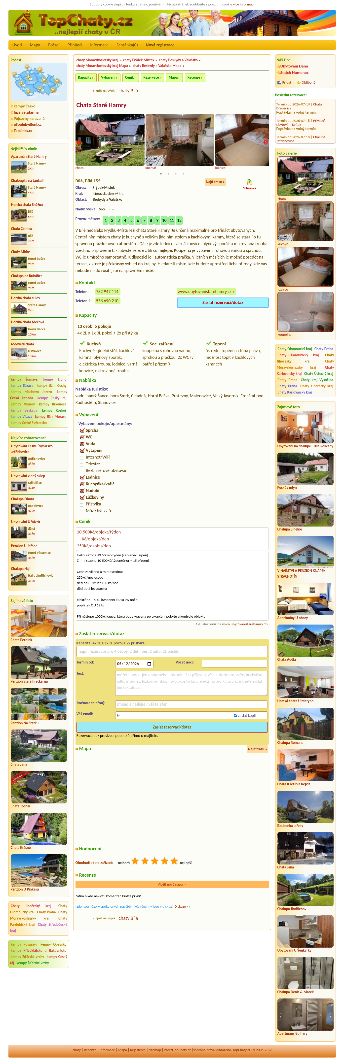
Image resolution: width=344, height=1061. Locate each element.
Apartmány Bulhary (292, 1033)
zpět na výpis (105, 90)
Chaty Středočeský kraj (38, 927)
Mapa (35, 45)
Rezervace (151, 77)
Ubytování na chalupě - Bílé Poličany (305, 446)
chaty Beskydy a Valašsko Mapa (157, 66)
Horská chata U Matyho (295, 701)
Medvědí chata (22, 344)
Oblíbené (308, 82)
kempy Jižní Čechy (52, 385)
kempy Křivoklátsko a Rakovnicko (39, 950)
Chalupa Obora (22, 499)
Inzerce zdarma (26, 112)
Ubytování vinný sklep (28, 476)
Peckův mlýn (287, 487)
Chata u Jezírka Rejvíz (293, 784)
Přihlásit (75, 45)
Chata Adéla (286, 659)
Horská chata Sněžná (27, 204)
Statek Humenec (294, 72)
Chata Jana (19, 764)
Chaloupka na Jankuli (27, 180)
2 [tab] (168, 174)
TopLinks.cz (23, 130)
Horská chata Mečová (27, 322)
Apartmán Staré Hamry (29, 156)
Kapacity (84, 77)
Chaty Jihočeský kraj (31, 906)
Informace (99, 45)
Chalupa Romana (290, 742)
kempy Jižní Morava (50, 416)
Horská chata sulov (25, 298)
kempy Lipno (54, 379)
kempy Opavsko (53, 944)
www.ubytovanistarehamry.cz (204, 291)
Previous (79, 142)
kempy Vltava (21, 416)
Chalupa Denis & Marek (295, 992)
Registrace (138, 1050)
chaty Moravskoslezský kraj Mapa (102, 66)
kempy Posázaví (24, 944)
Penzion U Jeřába (24, 546)
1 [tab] (160, 174)
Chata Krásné (21, 847)
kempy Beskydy (24, 410)
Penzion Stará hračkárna (29, 681)
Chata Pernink (21, 640)
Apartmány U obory (292, 618)
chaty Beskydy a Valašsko (178, 60)
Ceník (129, 77)
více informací (243, 4)
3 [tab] (175, 174)
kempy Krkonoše (52, 404)
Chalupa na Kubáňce (26, 276)
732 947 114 (107, 291)
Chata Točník (20, 806)
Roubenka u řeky (290, 826)
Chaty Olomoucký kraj (295, 349)
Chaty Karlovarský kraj (295, 392)
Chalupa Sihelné (289, 529)
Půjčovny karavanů (29, 118)
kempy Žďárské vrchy (27, 957)
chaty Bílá (128, 91)
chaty (77, 1050)
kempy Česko (25, 106)
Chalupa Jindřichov (291, 909)
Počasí (54, 45)
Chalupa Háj (20, 568)
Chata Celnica (21, 229)
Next (265, 142)
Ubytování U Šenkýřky (294, 950)
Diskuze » (181, 906)
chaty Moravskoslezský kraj (97, 60)
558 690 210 (107, 300)
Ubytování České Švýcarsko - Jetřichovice (33, 449)
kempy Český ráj (52, 398)
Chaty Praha (46, 912)
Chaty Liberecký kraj (316, 386)
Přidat (286, 82)
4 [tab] (183, 174)
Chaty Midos (21, 252)
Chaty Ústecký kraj (318, 373)
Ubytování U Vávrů (25, 522)
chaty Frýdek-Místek (138, 60)
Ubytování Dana (294, 66)
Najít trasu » (215, 182)
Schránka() (127, 45)
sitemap (155, 1050)
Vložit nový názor (172, 884)
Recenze (194, 77)
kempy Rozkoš (54, 410)
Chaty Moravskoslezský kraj (38, 915)
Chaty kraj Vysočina (317, 380)
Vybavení (108, 77)
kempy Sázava (22, 385)
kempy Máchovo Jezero (31, 392)
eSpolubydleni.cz (28, 124)
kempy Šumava (24, 379)
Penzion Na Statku (25, 723)
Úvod (17, 45)
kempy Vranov (23, 404)
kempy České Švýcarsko (29, 423)
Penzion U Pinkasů (25, 889)
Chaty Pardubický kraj (298, 355)
